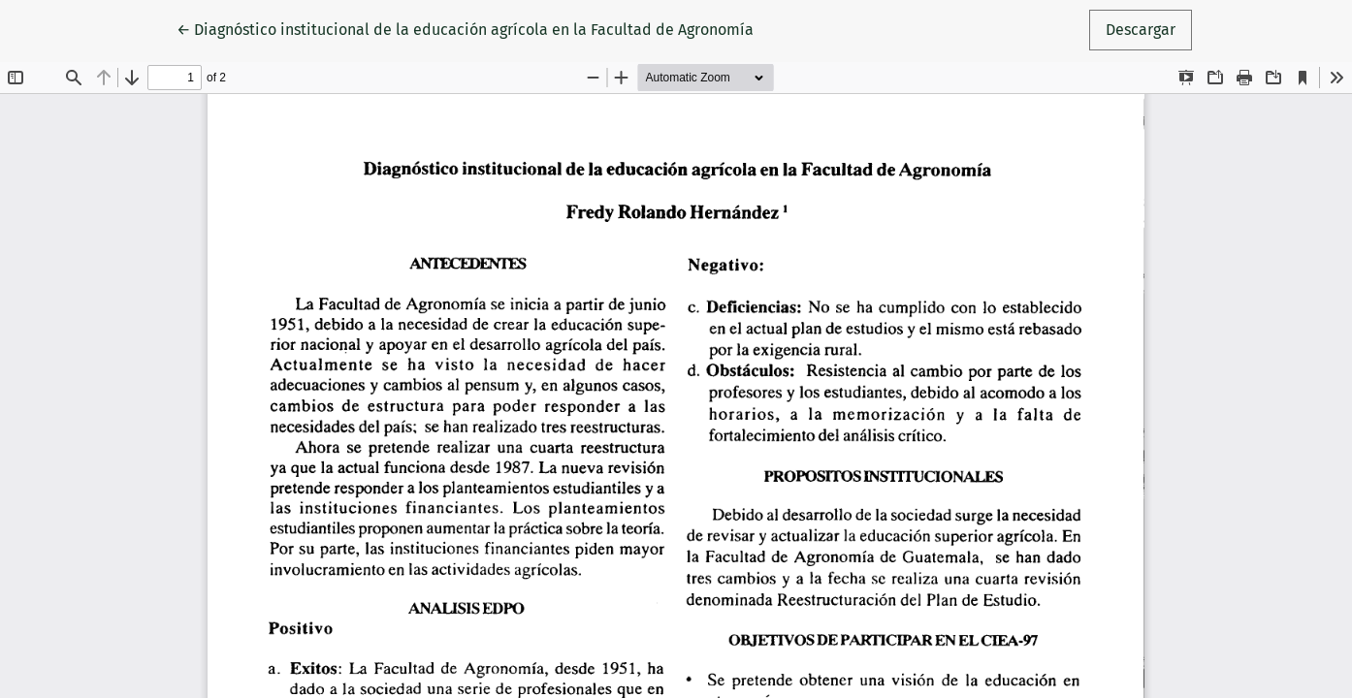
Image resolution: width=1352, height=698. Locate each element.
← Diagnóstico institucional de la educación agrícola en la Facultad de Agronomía (465, 28)
